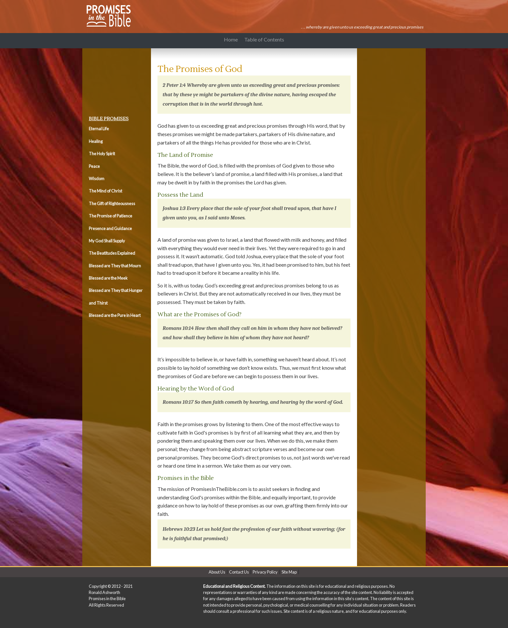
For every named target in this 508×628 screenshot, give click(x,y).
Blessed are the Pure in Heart (115, 315)
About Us (217, 572)
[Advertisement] (118, 80)
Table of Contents (265, 39)
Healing (96, 141)
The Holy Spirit (102, 153)
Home (231, 39)
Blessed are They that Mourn (115, 265)
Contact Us (239, 572)
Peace (94, 166)
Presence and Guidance (110, 228)
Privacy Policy (265, 572)
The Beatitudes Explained (112, 253)
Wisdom (96, 178)
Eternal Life (99, 128)
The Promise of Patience (110, 215)
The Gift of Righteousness (112, 203)
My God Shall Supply (107, 240)
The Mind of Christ (105, 190)
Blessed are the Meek (108, 278)
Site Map (289, 572)
